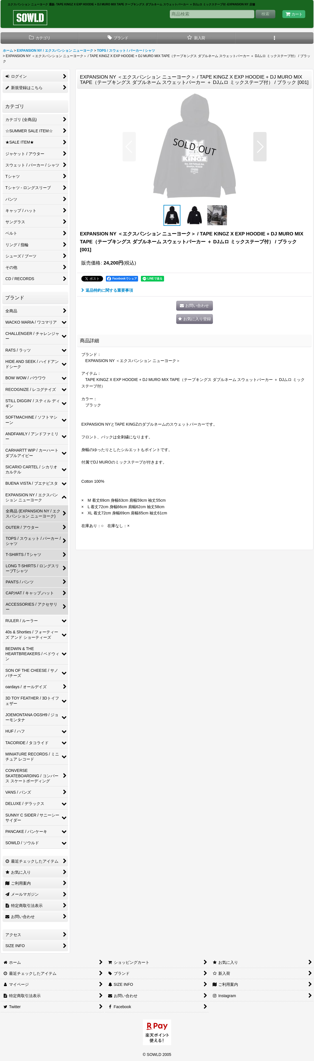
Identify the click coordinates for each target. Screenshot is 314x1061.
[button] (274, 38)
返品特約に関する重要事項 (107, 290)
